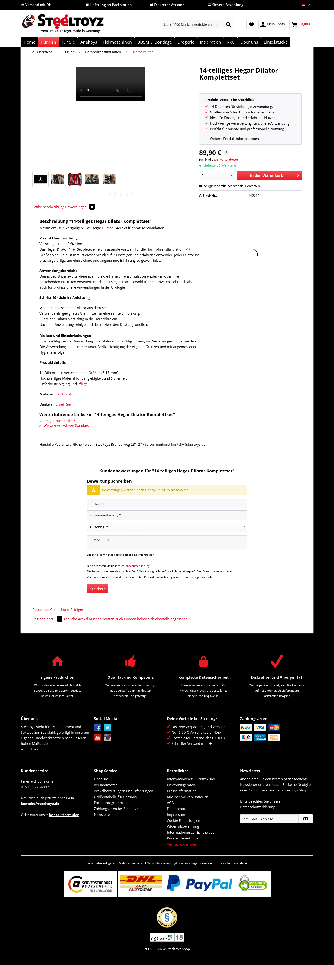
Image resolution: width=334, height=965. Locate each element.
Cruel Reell (63, 404)
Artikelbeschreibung (48, 206)
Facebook (98, 728)
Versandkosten (106, 785)
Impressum (176, 814)
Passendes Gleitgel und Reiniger (57, 609)
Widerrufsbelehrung (183, 826)
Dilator (107, 228)
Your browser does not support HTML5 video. (110, 84)
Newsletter (102, 814)
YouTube (98, 738)
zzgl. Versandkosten (226, 159)
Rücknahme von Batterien (187, 796)
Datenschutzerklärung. (135, 566)
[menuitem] (197, 26)
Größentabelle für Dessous (115, 796)
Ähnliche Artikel (75, 618)
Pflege (82, 383)
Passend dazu (47, 618)
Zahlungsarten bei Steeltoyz (116, 808)
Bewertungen (80, 206)
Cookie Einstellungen (183, 820)
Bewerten (250, 186)
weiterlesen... (31, 749)
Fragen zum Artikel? (57, 420)
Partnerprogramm (108, 802)
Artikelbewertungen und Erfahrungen (123, 790)
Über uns (101, 779)
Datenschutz (177, 808)
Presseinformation (181, 790)
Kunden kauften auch (106, 618)
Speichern (98, 589)
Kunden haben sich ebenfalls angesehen (156, 618)
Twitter (108, 728)
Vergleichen (210, 186)
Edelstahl (63, 394)
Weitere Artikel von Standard (64, 425)
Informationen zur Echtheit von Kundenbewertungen (192, 835)
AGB (170, 802)
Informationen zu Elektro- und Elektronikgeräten (191, 782)
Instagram (108, 738)
